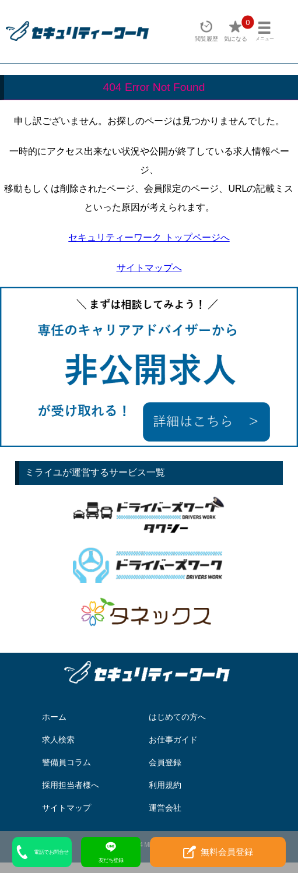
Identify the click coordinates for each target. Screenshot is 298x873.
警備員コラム (66, 762)
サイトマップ (66, 807)
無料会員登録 (218, 852)
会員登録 (165, 762)
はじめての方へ (177, 716)
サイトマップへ (149, 268)
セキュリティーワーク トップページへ (148, 237)
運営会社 (165, 807)
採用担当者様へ (70, 785)
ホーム (54, 716)
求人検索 (58, 739)
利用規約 (165, 785)
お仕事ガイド (173, 739)
